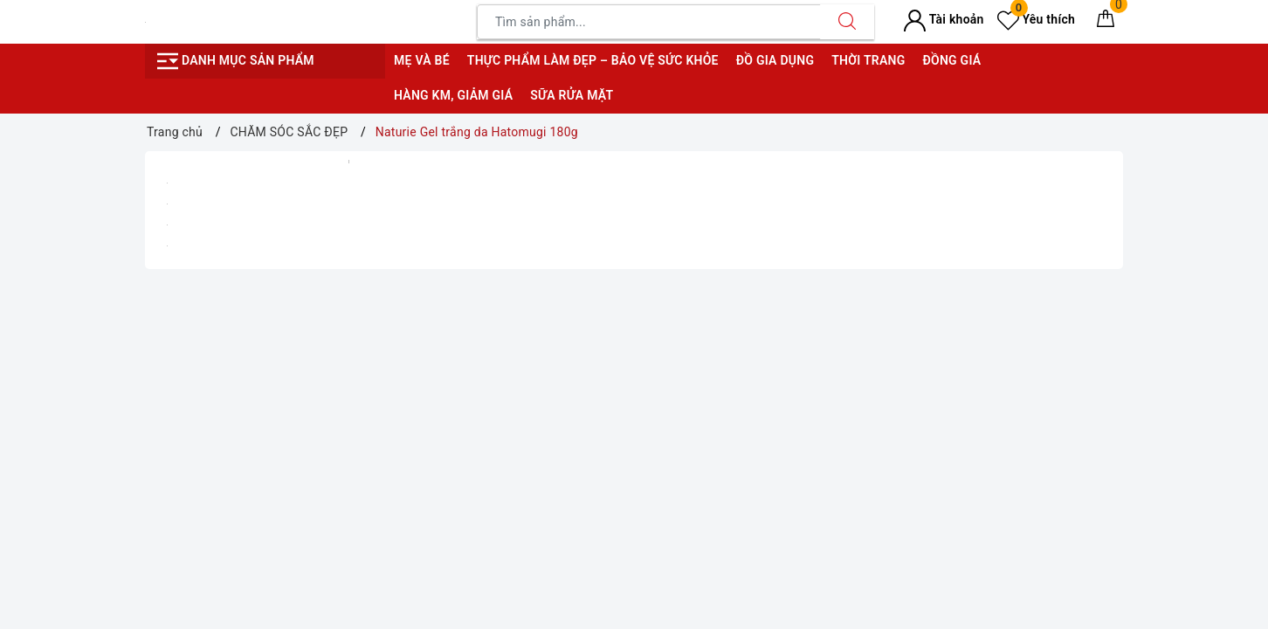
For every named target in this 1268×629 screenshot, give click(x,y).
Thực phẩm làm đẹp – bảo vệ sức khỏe (593, 60)
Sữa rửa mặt (571, 95)
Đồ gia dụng (775, 60)
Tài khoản (943, 19)
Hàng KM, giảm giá (453, 95)
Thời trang (868, 60)
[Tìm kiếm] (847, 21)
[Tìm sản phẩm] (649, 21)
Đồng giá (951, 60)
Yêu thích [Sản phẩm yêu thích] (1036, 19)
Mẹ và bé (422, 60)
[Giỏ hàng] (1105, 21)
